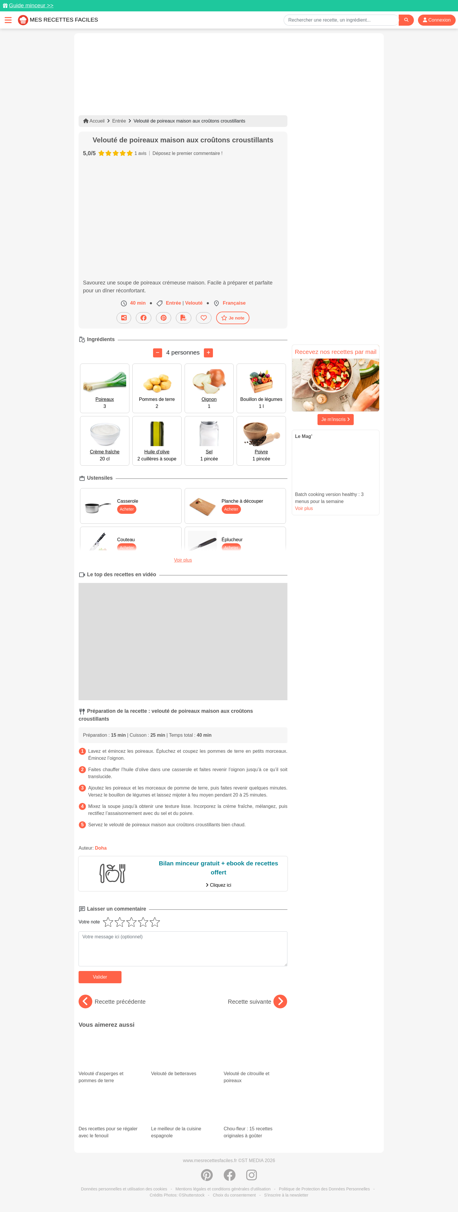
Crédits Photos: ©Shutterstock (177, 1195)
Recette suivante (257, 1001)
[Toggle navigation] (8, 20)
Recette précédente (112, 1001)
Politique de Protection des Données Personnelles (324, 1189)
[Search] (406, 20)
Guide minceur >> (31, 5)
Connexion (437, 20)
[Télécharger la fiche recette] (183, 318)
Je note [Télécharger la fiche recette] (232, 317)
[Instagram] (251, 1178)
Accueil (94, 120)
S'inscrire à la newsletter (286, 1195)
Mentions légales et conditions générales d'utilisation (223, 1189)
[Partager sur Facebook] (143, 318)
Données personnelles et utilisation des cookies (124, 1189)
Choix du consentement (234, 1195)
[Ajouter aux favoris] (203, 318)
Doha (101, 848)
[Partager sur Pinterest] (163, 318)
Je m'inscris (335, 419)
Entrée (119, 120)
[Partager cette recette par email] (124, 318)
